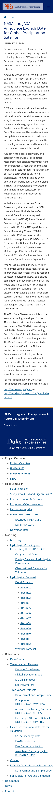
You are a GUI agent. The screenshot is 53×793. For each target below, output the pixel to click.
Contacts (10, 791)
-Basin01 (25, 587)
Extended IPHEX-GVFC (28, 519)
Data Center (17, 659)
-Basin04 (25, 602)
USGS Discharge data (27, 736)
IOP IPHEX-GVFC (24, 524)
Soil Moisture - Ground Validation (30, 775)
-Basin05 (25, 608)
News (13, 17)
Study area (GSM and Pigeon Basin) (31, 494)
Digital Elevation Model (29, 674)
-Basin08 (25, 623)
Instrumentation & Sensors (26, 499)
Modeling (15, 540)
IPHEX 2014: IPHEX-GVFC (24, 514)
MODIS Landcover (25, 679)
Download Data (19, 530)
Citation (14, 760)
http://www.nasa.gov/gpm (18, 389)
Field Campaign (19, 489)
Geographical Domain (28, 554)
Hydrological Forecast (23, 577)
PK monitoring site (21, 509)
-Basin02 (25, 592)
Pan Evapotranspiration (29, 746)
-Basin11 (25, 638)
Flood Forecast (24, 582)
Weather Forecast (25, 649)
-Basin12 (25, 643)
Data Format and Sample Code (33, 695)
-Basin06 (25, 613)
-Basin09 (25, 628)
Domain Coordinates (27, 669)
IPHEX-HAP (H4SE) (20, 473)
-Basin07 (25, 618)
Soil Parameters (24, 684)
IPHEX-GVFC (17, 468)
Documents (12, 780)
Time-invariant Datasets (24, 664)
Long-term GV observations (26, 504)
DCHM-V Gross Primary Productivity (31, 765)
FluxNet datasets (25, 741)
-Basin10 (25, 633)
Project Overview (20, 463)
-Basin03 (25, 597)
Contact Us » (10, 425)
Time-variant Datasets (23, 690)
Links (13, 478)
